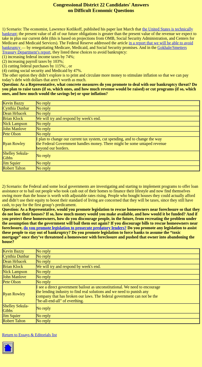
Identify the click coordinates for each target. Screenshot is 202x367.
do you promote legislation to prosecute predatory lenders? (75, 228)
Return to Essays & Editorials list (29, 335)
